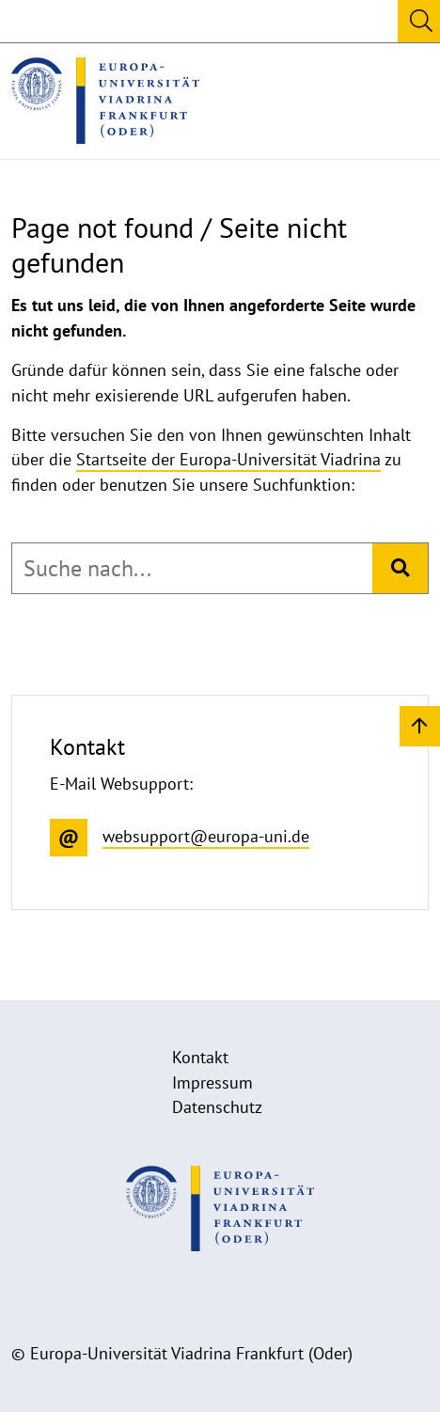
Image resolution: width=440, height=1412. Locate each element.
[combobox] (192, 569)
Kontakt (200, 1057)
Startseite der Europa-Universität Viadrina (228, 459)
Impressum (212, 1082)
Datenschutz (217, 1107)
